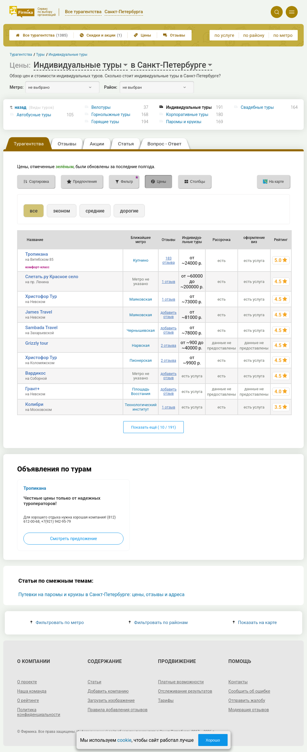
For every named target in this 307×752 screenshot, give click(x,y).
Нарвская (141, 345)
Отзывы (174, 35)
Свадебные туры (257, 107)
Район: (110, 87)
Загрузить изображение (111, 700)
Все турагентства (41, 35)
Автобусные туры (34, 115)
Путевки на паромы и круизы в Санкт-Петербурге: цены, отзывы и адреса (101, 594)
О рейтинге (28, 700)
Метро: (16, 87)
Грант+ (32, 388)
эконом (61, 211)
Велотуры (101, 107)
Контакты (238, 681)
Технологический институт (140, 407)
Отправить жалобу (246, 700)
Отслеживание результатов (185, 691)
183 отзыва (168, 260)
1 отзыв (168, 282)
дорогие (129, 211)
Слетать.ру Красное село (51, 276)
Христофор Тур (41, 296)
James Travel (38, 312)
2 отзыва (168, 345)
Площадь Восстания (140, 391)
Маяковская (141, 299)
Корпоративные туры (187, 114)
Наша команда (31, 691)
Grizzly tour (36, 343)
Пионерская (141, 360)
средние (95, 211)
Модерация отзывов (248, 709)
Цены (142, 35)
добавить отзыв (168, 315)
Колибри (34, 404)
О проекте (27, 681)
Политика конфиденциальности (38, 712)
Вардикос (35, 373)
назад (34, 107)
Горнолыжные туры (110, 114)
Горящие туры (105, 122)
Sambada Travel (41, 327)
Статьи (94, 681)
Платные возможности (181, 681)
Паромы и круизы (183, 122)
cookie (124, 740)
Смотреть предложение (73, 538)
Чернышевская (141, 330)
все (33, 211)
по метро (283, 35)
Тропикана (36, 254)
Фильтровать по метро (57, 622)
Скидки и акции (101, 35)
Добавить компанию (108, 691)
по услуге (224, 35)
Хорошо (213, 740)
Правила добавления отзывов (118, 709)
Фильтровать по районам (158, 622)
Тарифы (166, 700)
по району (253, 35)
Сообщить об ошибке (249, 691)
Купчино (140, 260)
